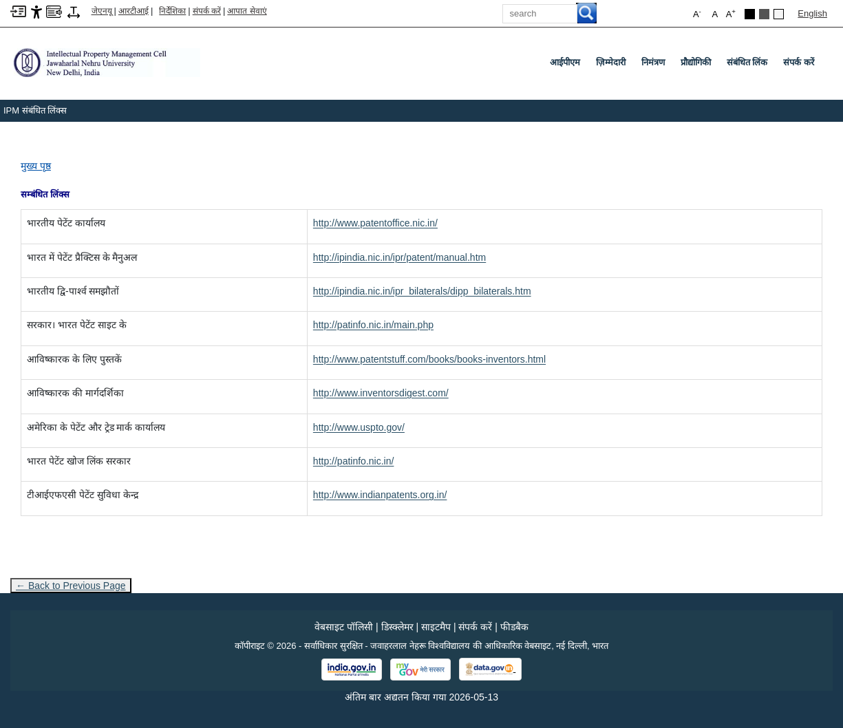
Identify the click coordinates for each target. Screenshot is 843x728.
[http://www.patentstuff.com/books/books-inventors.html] (429, 359)
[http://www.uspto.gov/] (359, 427)
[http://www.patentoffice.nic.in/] (375, 222)
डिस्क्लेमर (397, 626)
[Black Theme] (750, 14)
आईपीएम (565, 62)
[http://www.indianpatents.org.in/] (380, 494)
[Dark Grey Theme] (764, 14)
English (812, 13)
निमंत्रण (653, 62)
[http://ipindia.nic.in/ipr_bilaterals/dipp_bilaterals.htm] (422, 291)
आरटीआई (133, 11)
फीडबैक (514, 626)
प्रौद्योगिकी (696, 62)
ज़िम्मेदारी (611, 62)
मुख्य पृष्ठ (36, 165)
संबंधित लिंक (747, 62)
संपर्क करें (207, 11)
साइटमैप (436, 626)
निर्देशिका (172, 11)
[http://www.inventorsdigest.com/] (381, 392)
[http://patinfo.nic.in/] (353, 461)
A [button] (731, 13)
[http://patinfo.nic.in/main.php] (373, 324)
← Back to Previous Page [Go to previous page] (71, 585)
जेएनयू (102, 11)
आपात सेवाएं (246, 11)
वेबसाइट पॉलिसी (343, 626)
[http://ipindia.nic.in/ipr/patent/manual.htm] (399, 257)
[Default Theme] (778, 14)
